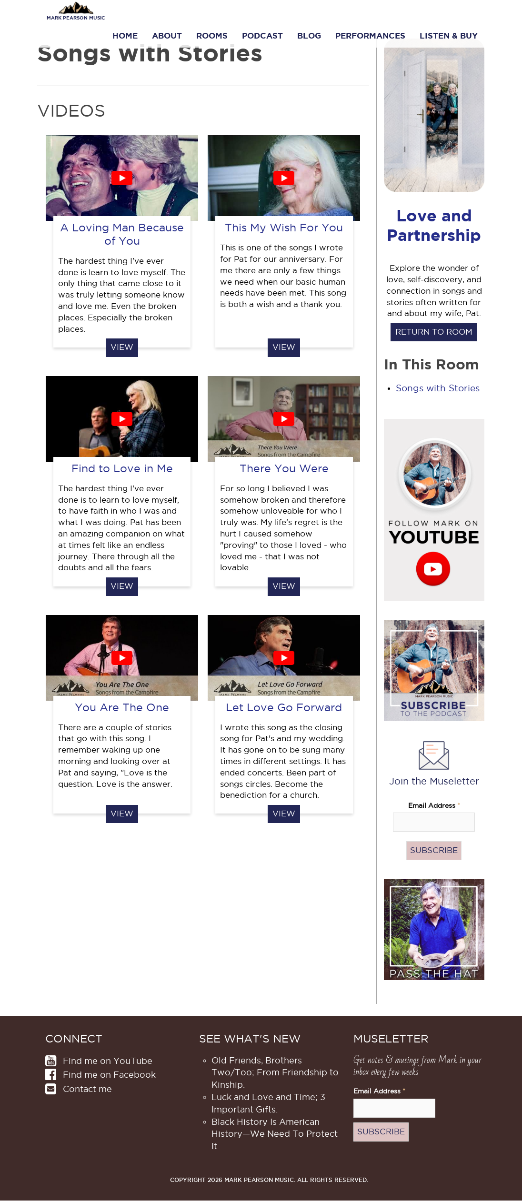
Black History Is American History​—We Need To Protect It (274, 1134)
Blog (309, 35)
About (167, 35)
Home (125, 35)
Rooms (212, 35)
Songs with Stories (438, 388)
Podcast (262, 35)
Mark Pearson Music (76, 17)
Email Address (434, 805)
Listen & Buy (449, 35)
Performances (370, 35)
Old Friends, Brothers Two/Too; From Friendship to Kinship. (275, 1073)
